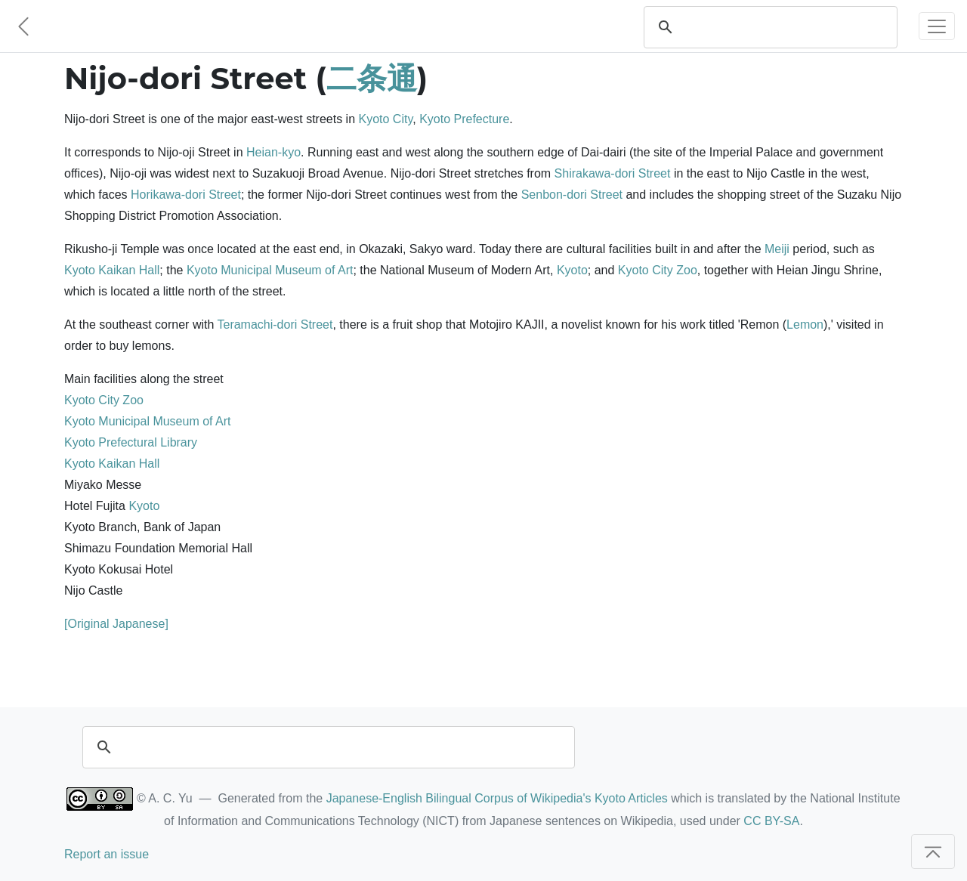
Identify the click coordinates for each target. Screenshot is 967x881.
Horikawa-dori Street (186, 194)
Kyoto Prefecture (464, 119)
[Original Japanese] (116, 623)
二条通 (371, 78)
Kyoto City (386, 119)
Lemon (804, 324)
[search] (785, 27)
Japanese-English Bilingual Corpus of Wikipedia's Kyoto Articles (497, 798)
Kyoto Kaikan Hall (111, 270)
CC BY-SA (771, 821)
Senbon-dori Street (572, 194)
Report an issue (106, 854)
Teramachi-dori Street (274, 324)
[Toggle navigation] (937, 26)
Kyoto (572, 270)
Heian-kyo (273, 152)
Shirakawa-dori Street (613, 173)
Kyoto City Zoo (657, 270)
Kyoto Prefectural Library (130, 442)
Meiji (777, 249)
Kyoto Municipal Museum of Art (270, 270)
